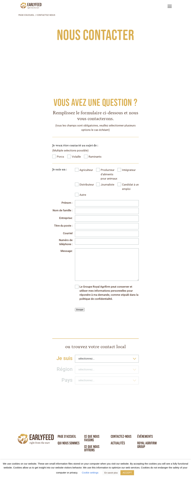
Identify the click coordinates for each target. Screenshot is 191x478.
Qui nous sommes (68, 443)
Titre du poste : (63, 225)
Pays (67, 380)
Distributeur (86, 184)
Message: (67, 251)
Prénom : (67, 202)
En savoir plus (111, 473)
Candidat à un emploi (130, 187)
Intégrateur (129, 170)
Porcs (60, 156)
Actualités (118, 443)
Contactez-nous (121, 436)
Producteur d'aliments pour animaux (109, 174)
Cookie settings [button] (90, 472)
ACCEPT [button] (127, 472)
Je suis (64, 358)
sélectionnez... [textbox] (86, 358)
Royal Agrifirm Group (147, 444)
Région (65, 369)
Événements (145, 436)
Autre (82, 194)
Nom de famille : (63, 210)
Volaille (76, 156)
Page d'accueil (26, 15)
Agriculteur (86, 170)
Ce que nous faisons (91, 438)
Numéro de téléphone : (66, 242)
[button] (169, 6)
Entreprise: (66, 218)
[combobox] (107, 359)
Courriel (68, 233)
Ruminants (95, 156)
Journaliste (107, 184)
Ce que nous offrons (91, 448)
